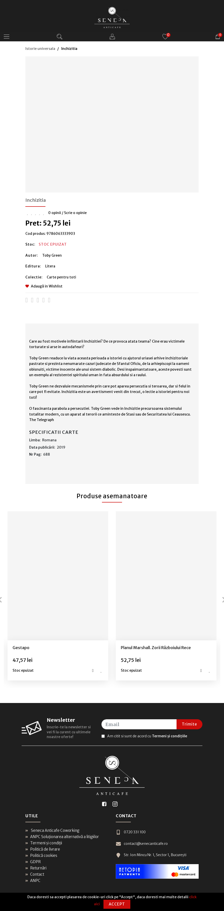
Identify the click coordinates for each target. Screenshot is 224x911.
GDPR (33, 861)
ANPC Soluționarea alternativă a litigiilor (62, 836)
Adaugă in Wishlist (44, 286)
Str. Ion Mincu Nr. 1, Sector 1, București (151, 855)
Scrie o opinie (75, 213)
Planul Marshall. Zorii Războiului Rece (156, 647)
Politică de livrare (42, 849)
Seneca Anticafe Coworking (52, 830)
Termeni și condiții (43, 843)
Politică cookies (41, 855)
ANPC (32, 880)
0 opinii (54, 213)
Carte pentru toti (61, 277)
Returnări (35, 868)
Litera (50, 266)
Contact (34, 874)
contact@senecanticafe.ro (142, 843)
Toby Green (52, 255)
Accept (117, 904)
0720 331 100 (131, 832)
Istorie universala (40, 48)
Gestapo (21, 647)
